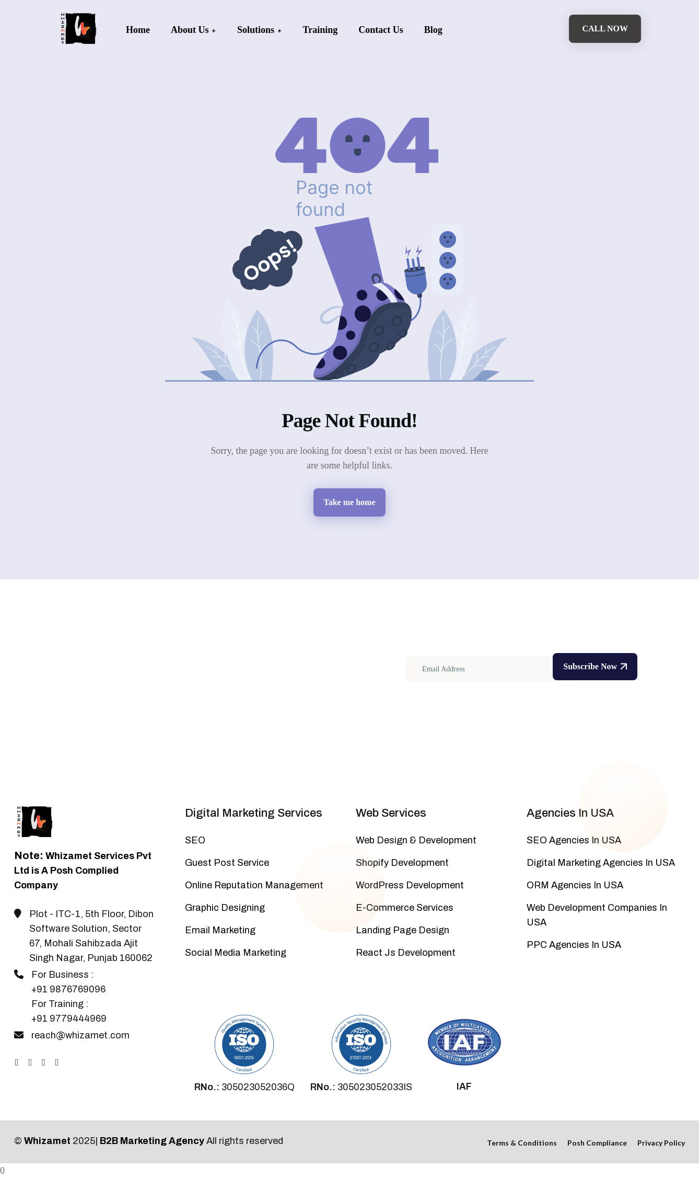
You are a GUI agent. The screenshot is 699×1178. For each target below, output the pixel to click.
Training (320, 30)
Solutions (259, 30)
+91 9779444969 (69, 1018)
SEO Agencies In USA (574, 840)
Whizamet (47, 1141)
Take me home (350, 502)
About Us (193, 30)
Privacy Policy (661, 1142)
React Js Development (406, 952)
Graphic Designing (225, 907)
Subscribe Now (595, 666)
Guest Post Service (227, 862)
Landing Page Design (402, 930)
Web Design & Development (416, 840)
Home (138, 30)
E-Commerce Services (404, 907)
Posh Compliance (597, 1142)
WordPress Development (410, 885)
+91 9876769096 (68, 989)
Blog (433, 30)
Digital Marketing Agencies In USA (601, 862)
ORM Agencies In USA (575, 885)
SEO (195, 840)
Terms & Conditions (522, 1142)
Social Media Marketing (235, 952)
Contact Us (380, 30)
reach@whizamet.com (80, 1035)
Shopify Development (402, 862)
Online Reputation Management (254, 885)
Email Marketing (220, 930)
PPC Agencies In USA (574, 945)
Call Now (605, 28)
